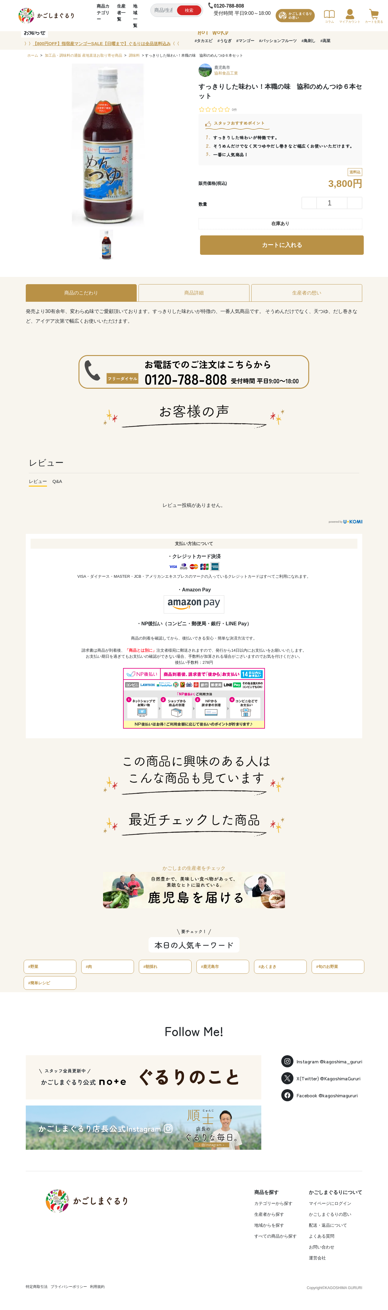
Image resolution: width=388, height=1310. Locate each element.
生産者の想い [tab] (306, 292)
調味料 (134, 55)
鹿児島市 (222, 67)
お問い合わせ (321, 1247)
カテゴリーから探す (273, 1203)
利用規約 (97, 1287)
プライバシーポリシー (69, 1287)
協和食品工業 (226, 73)
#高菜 (325, 40)
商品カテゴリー (103, 13)
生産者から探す (269, 1214)
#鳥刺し (309, 40)
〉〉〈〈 (101, 44)
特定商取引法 (37, 1287)
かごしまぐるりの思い (330, 1214)
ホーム (32, 55)
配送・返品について (328, 1225)
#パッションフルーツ (278, 40)
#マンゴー (245, 40)
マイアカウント (349, 16)
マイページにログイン (330, 1203)
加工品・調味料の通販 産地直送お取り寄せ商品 (83, 55)
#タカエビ (203, 40)
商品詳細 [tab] (194, 292)
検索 (189, 10)
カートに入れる (282, 245)
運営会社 (317, 1257)
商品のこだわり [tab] (81, 292)
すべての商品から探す (275, 1236)
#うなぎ (224, 40)
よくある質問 (321, 1236)
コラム (329, 16)
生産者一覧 (121, 13)
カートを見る (374, 16)
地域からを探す (269, 1225)
